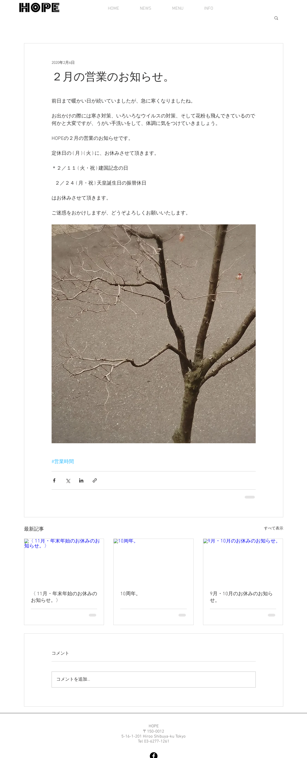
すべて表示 (273, 528)
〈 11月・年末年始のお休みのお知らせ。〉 (64, 597)
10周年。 (130, 594)
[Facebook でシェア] (54, 480)
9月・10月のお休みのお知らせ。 (241, 597)
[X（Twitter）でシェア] (67, 480)
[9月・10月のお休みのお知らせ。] (243, 561)
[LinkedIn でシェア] (81, 480)
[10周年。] (153, 561)
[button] (276, 17)
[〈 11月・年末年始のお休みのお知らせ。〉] (64, 561)
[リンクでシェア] (94, 480)
